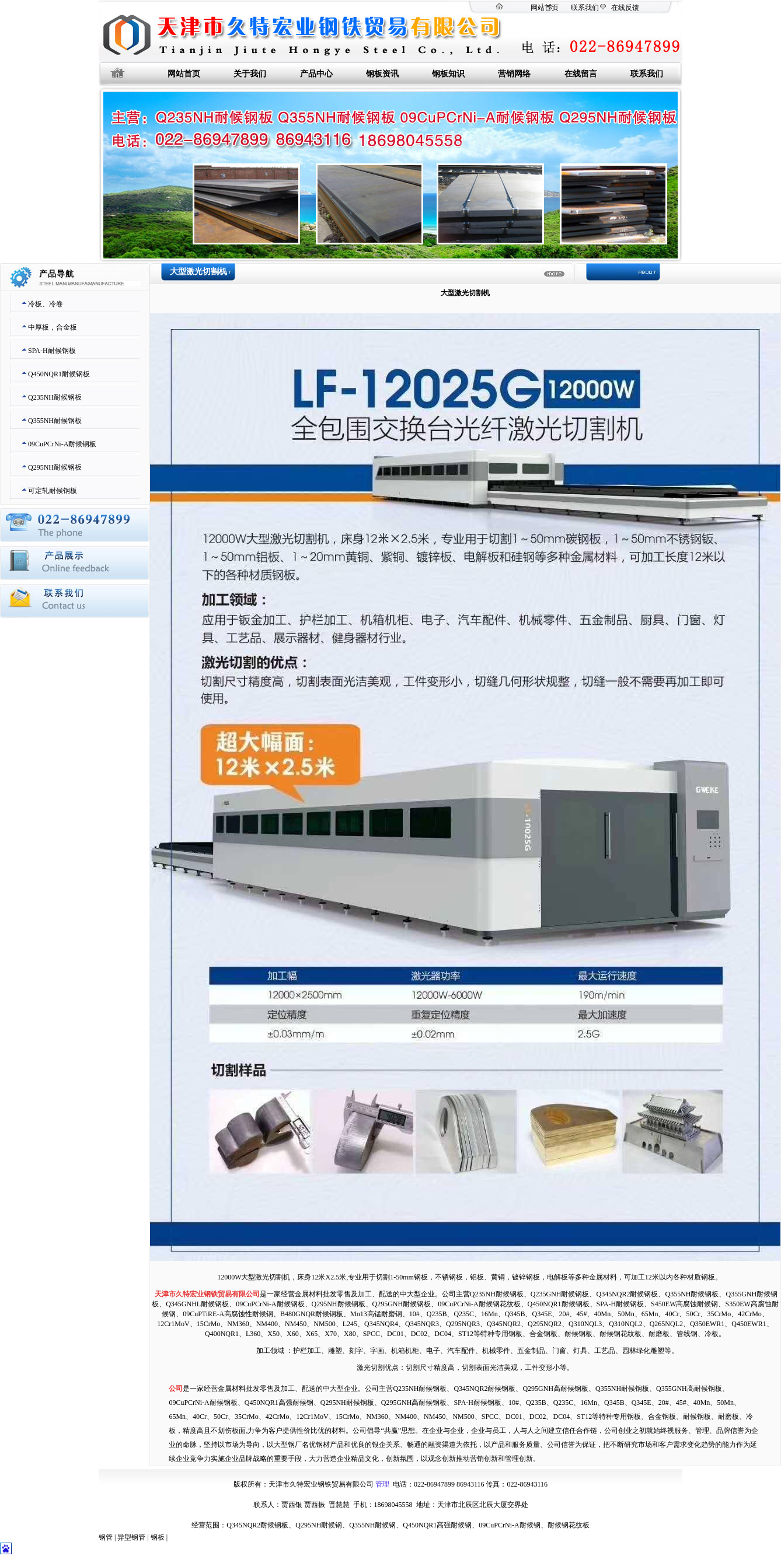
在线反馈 (625, 8)
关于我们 (249, 73)
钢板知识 (448, 73)
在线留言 (580, 73)
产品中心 (316, 73)
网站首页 (545, 8)
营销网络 (514, 73)
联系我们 (585, 8)
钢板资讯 (382, 73)
